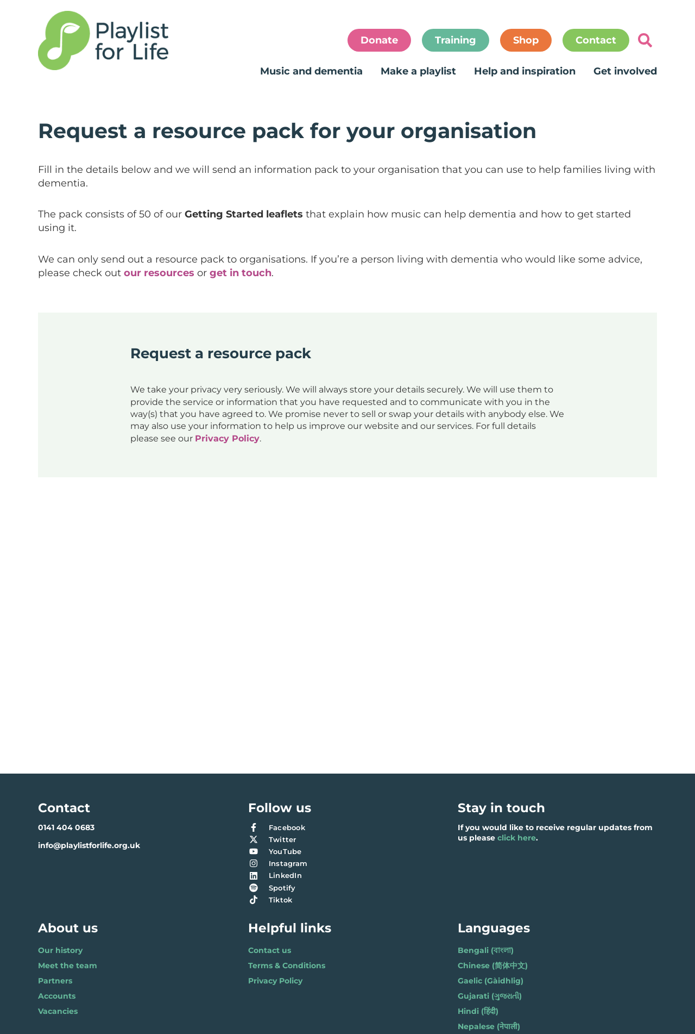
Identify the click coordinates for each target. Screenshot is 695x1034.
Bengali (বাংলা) (486, 950)
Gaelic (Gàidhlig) (490, 981)
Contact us (269, 950)
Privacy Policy (227, 438)
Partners (55, 981)
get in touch (240, 273)
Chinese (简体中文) (493, 965)
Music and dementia (311, 71)
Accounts (56, 996)
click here (516, 838)
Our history (60, 950)
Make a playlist (418, 71)
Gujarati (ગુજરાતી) (490, 996)
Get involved (625, 71)
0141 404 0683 (66, 827)
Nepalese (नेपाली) (489, 1026)
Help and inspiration (525, 71)
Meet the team (67, 965)
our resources (159, 273)
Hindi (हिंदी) (478, 1011)
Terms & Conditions (286, 965)
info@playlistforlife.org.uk (89, 845)
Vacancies (58, 1011)
